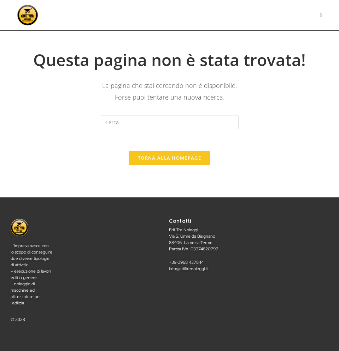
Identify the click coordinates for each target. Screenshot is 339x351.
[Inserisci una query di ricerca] (170, 122)
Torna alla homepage (169, 158)
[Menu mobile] (321, 15)
